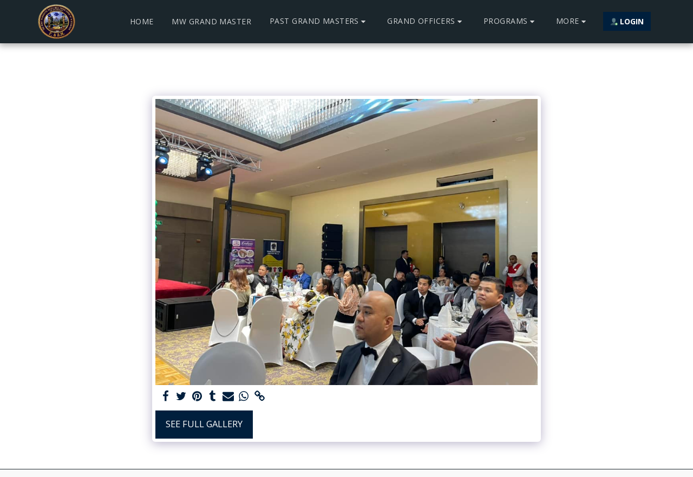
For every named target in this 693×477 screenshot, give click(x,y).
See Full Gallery (204, 424)
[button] (319, 21)
